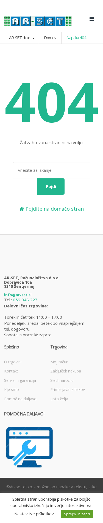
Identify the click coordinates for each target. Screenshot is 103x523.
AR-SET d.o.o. (20, 37)
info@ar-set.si (18, 294)
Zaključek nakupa (65, 371)
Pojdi (51, 186)
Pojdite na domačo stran (52, 208)
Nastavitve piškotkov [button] (34, 513)
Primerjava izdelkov (67, 389)
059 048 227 (25, 299)
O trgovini (12, 361)
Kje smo (11, 389)
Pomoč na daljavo (20, 398)
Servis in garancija (20, 380)
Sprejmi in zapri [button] (77, 513)
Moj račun (59, 361)
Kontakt (11, 371)
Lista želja (59, 398)
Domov (50, 37)
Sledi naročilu (62, 380)
